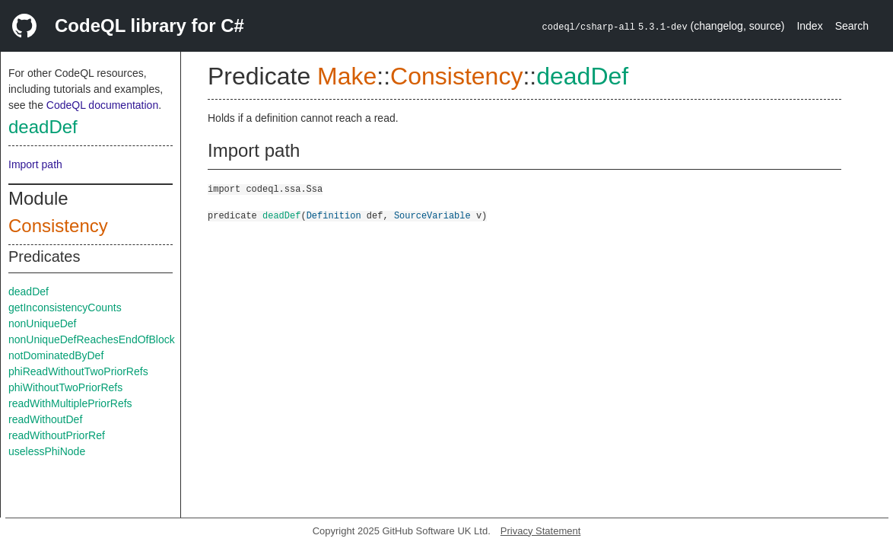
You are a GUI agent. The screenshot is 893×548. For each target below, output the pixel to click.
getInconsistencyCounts (65, 307)
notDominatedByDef (55, 355)
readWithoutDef (45, 419)
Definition (334, 215)
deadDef (43, 126)
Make (347, 76)
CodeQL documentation (102, 105)
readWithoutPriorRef (56, 435)
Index (809, 26)
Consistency (58, 225)
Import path (35, 164)
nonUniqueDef (42, 323)
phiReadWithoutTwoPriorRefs (78, 371)
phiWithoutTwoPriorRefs (65, 387)
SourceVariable (432, 215)
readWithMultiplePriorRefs (70, 403)
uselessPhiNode (46, 451)
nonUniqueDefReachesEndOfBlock (91, 339)
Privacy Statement (541, 531)
